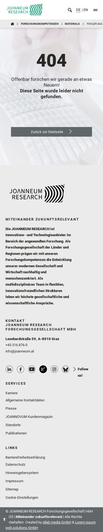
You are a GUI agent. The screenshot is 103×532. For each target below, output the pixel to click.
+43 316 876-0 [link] (16, 345)
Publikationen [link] (16, 433)
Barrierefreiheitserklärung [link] (25, 457)
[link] (4, 519)
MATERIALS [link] (72, 23)
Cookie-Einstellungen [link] (21, 497)
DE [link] (78, 10)
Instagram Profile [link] (54, 369)
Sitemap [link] (11, 489)
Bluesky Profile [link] (65, 369)
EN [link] (85, 10)
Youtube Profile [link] (32, 369)
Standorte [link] (13, 425)
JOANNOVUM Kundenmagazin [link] (29, 417)
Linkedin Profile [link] (9, 369)
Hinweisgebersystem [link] (21, 473)
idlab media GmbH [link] (57, 522)
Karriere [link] (11, 393)
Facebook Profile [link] (20, 369)
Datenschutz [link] (15, 464)
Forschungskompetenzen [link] (39, 23)
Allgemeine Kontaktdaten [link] (24, 400)
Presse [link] (10, 408)
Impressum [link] (14, 481)
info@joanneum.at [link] (19, 351)
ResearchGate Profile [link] (43, 369)
